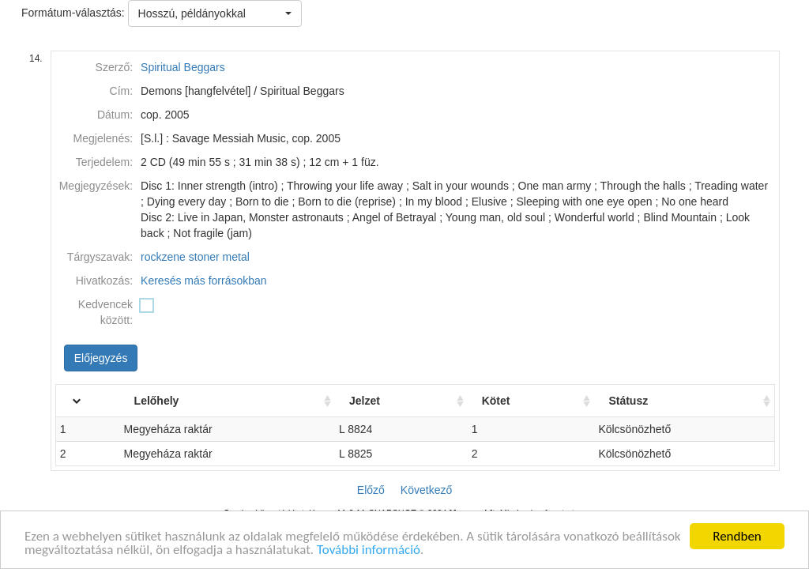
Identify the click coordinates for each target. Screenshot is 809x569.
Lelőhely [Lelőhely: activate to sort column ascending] (180, 400)
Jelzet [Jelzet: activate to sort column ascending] (380, 400)
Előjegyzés (101, 358)
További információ (368, 554)
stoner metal (219, 257)
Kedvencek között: (105, 312)
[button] (215, 13)
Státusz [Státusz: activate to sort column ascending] (635, 400)
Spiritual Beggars (183, 67)
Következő (426, 490)
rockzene (163, 257)
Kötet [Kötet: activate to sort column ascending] (507, 400)
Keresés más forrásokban (204, 280)
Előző (371, 490)
